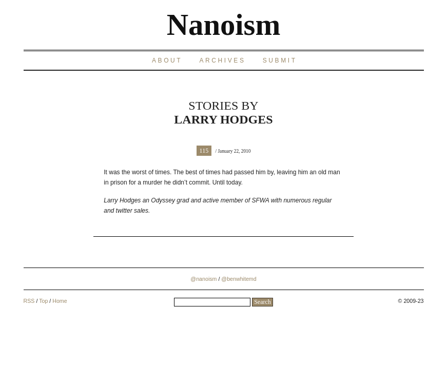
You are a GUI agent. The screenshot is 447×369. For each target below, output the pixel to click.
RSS (29, 301)
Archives (222, 60)
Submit (280, 60)
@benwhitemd (238, 279)
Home (59, 301)
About (167, 60)
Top (43, 301)
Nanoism (224, 25)
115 (204, 150)
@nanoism (203, 279)
